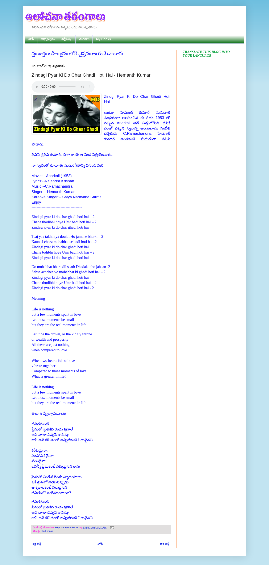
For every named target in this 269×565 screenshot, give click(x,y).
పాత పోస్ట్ (164, 543)
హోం (31, 39)
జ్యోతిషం (66, 39)
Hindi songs (47, 531)
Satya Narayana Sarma (66, 527)
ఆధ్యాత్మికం (48, 39)
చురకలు (84, 39)
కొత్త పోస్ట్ (37, 543)
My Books (103, 39)
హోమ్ (100, 543)
